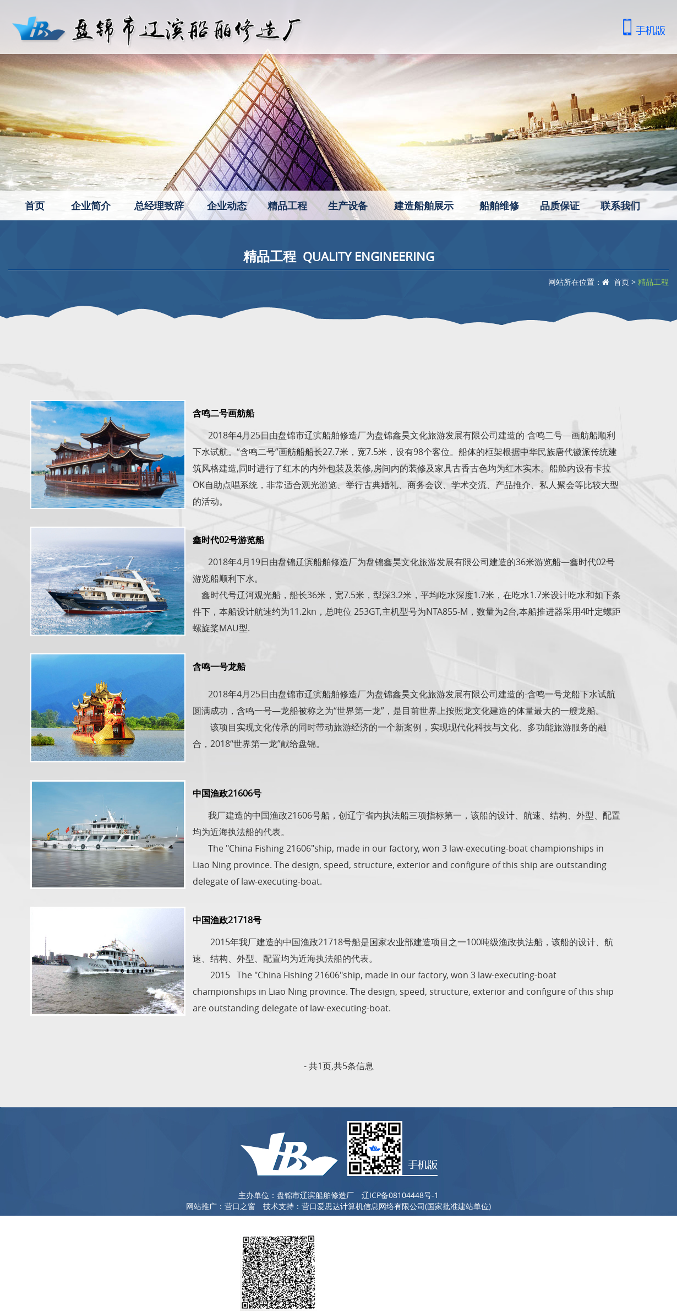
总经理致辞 (159, 205)
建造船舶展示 (424, 205)
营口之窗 (240, 1206)
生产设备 (348, 205)
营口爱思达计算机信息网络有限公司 (363, 1206)
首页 (35, 205)
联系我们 (620, 205)
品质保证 (560, 205)
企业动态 (227, 205)
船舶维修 (499, 205)
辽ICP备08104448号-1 (400, 1195)
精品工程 (287, 205)
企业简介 (91, 205)
